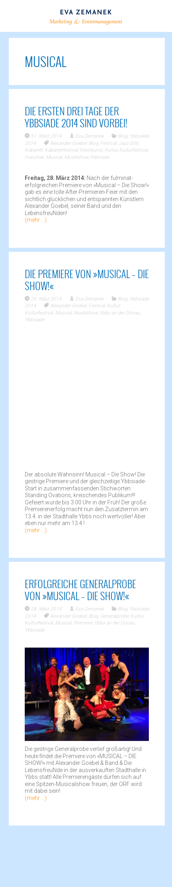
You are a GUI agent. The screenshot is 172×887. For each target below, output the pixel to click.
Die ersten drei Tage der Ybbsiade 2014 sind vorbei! (76, 116)
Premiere (99, 157)
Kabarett (34, 150)
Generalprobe (114, 616)
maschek (34, 157)
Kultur (111, 150)
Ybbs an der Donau (119, 313)
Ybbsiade (34, 319)
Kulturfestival (133, 150)
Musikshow (76, 157)
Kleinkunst (91, 150)
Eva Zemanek (89, 136)
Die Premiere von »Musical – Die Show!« (87, 279)
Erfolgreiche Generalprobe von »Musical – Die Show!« (80, 589)
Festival (108, 143)
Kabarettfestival (61, 150)
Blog (122, 136)
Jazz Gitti (128, 143)
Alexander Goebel (68, 143)
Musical (54, 157)
